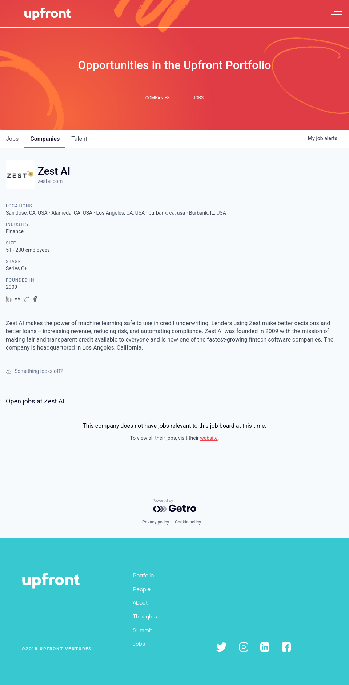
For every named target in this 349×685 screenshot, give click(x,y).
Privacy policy (155, 522)
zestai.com (50, 181)
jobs (12, 138)
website (208, 438)
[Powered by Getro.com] (174, 505)
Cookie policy (188, 522)
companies (45, 138)
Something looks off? (34, 371)
